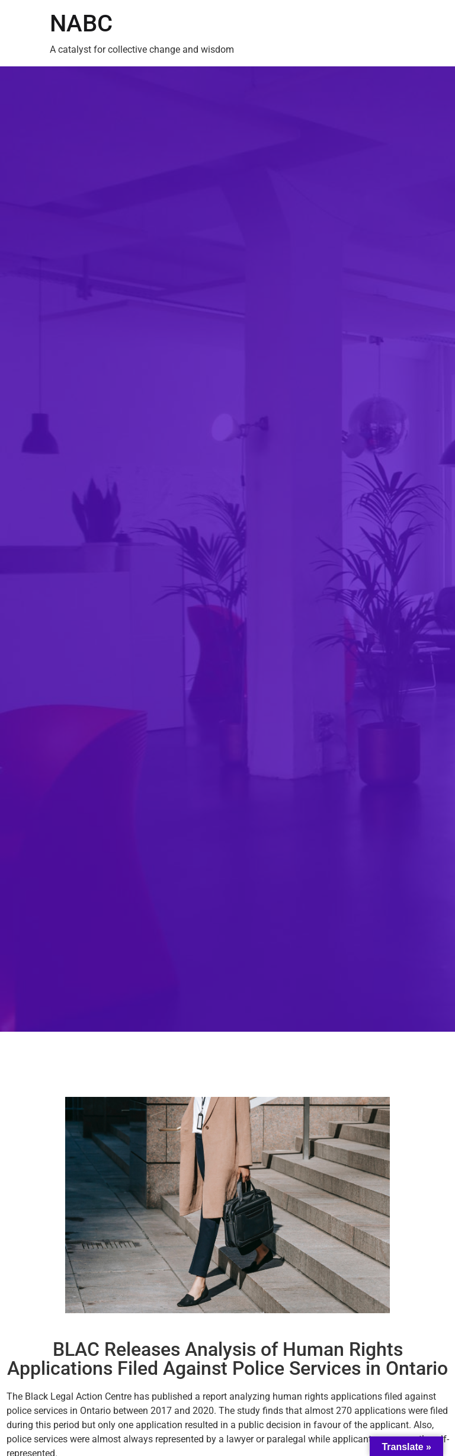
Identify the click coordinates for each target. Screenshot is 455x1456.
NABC (81, 23)
